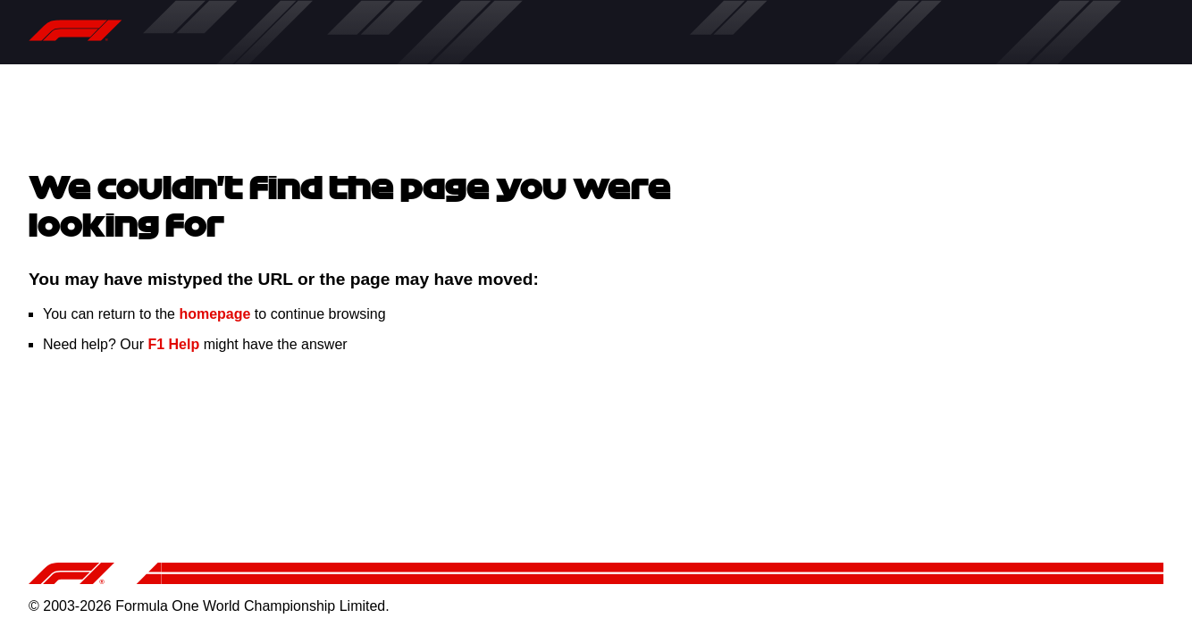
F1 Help (173, 344)
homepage (214, 314)
